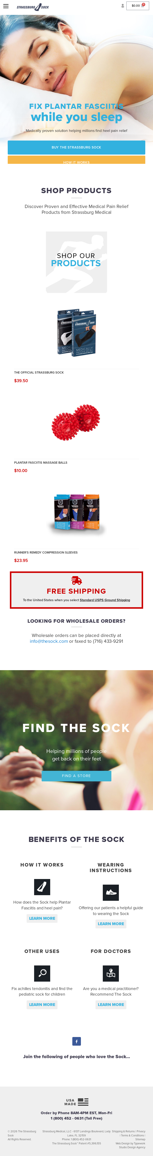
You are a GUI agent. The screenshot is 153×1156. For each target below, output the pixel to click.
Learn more (42, 918)
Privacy (141, 1131)
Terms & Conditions (132, 1135)
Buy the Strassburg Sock (76, 147)
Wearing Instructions (111, 868)
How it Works (76, 162)
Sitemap (140, 1139)
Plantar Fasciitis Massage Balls (40, 462)
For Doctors (111, 951)
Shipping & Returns (123, 1131)
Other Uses (42, 951)
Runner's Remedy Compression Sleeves (46, 552)
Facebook (76, 1042)
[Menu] (6, 6)
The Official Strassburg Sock (39, 372)
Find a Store (76, 776)
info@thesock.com (49, 641)
